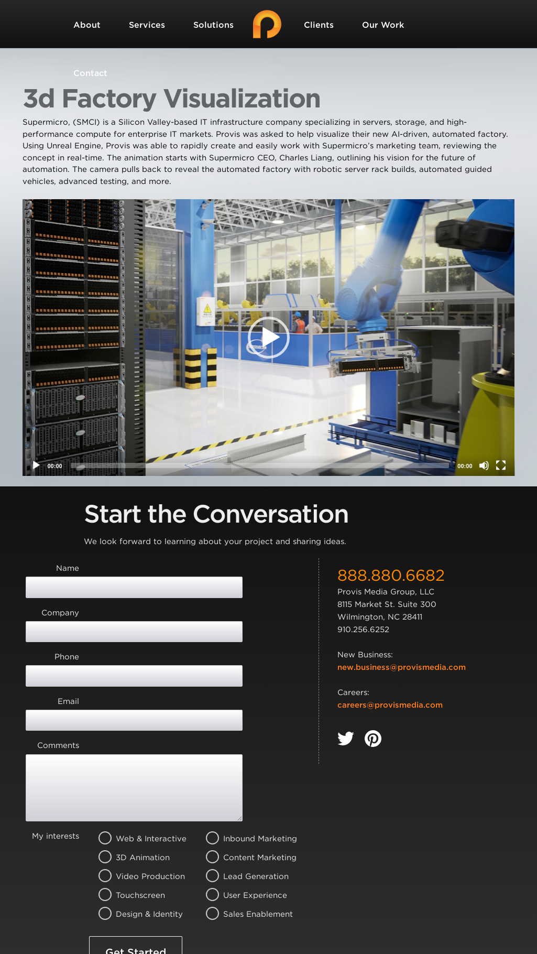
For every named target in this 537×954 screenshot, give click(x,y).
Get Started (135, 858)
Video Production (138, 782)
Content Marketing (245, 763)
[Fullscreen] (501, 465)
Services (147, 25)
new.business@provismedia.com (401, 667)
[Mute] (484, 465)
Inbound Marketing (245, 744)
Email (68, 644)
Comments (58, 670)
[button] (269, 338)
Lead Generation (245, 782)
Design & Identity (138, 820)
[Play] (36, 465)
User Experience (245, 801)
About (87, 25)
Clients (319, 25)
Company (60, 594)
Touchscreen (138, 801)
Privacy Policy (284, 899)
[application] (269, 337)
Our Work (383, 25)
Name (67, 568)
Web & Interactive (138, 744)
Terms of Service (134, 911)
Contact (90, 73)
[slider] (260, 465)
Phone (66, 619)
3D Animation (138, 763)
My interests (55, 741)
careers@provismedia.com (390, 705)
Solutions (213, 25)
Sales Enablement (245, 820)
